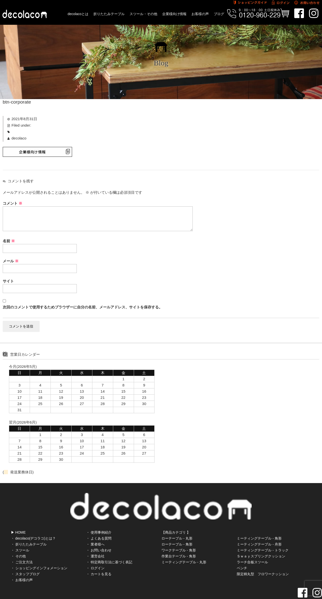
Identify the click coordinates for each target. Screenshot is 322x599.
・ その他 (18, 540)
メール (11, 261)
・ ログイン (95, 552)
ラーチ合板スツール (252, 546)
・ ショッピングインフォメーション (39, 552)
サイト (8, 281)
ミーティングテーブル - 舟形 (259, 528)
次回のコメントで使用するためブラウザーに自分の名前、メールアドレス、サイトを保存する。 (82, 307)
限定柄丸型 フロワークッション (263, 558)
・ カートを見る (98, 558)
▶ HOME (18, 516)
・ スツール (20, 534)
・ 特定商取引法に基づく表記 (109, 546)
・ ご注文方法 (22, 546)
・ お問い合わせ (98, 534)
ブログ (219, 14)
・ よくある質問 (98, 522)
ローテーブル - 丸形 (176, 522)
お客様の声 (200, 14)
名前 (9, 241)
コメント (12, 203)
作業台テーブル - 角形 (178, 540)
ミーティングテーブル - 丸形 (183, 546)
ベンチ (242, 552)
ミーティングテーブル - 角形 (259, 522)
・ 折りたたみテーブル (29, 528)
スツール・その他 (143, 14)
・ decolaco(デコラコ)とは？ (33, 522)
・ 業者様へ (95, 528)
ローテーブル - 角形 (176, 528)
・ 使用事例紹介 (98, 516)
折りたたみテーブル (109, 14)
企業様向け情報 (174, 14)
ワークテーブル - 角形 (178, 534)
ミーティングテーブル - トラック (262, 534)
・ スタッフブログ (25, 558)
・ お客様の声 (22, 564)
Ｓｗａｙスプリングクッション (261, 540)
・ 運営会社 (95, 540)
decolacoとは (78, 14)
